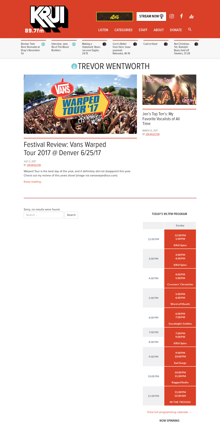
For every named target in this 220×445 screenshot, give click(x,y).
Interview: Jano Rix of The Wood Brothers (60, 47)
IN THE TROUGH (180, 402)
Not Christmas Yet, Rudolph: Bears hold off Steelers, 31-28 (182, 49)
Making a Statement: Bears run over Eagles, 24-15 (91, 49)
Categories (124, 30)
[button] (189, 30)
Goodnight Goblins (180, 323)
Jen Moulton (34, 165)
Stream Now (151, 16)
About (159, 30)
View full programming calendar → (169, 412)
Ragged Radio (180, 382)
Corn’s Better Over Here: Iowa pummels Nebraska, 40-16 (121, 49)
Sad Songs (180, 362)
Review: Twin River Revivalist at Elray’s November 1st (30, 49)
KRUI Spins (180, 245)
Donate (176, 30)
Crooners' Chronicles (180, 284)
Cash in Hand (150, 44)
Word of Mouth (180, 303)
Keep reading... (33, 182)
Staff (143, 30)
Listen (103, 30)
